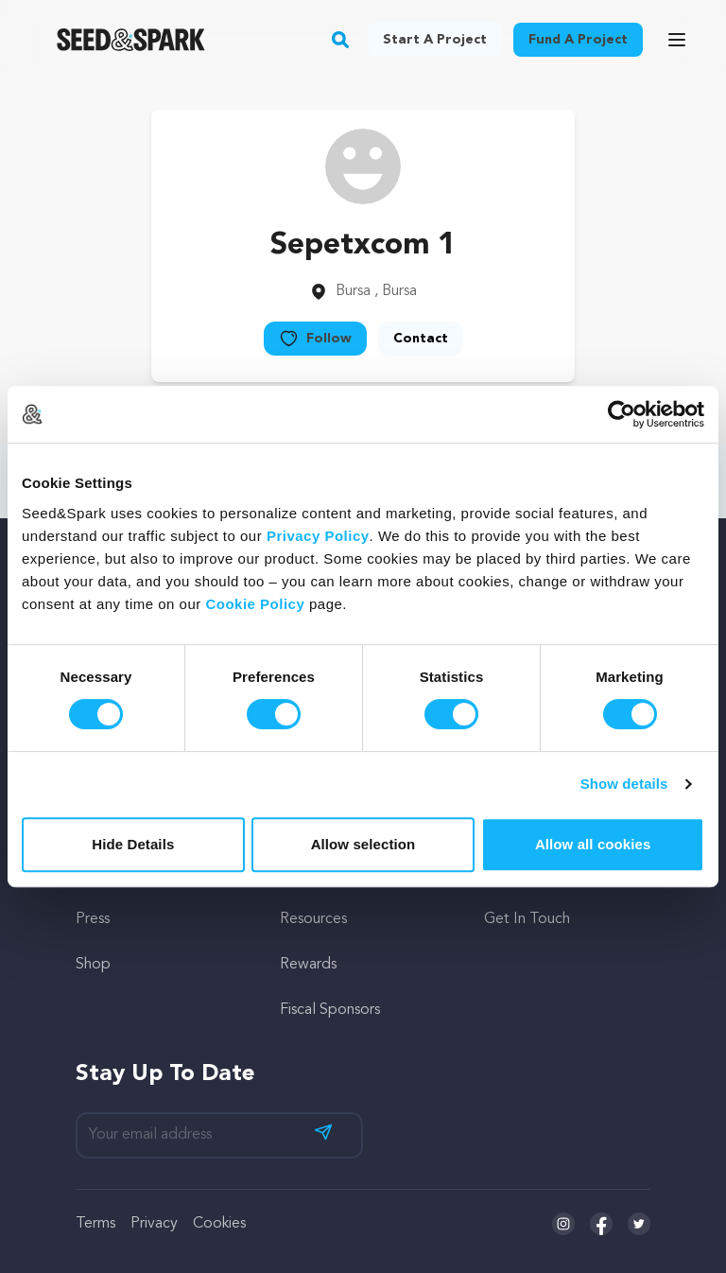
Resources (313, 919)
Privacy (154, 1223)
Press (93, 919)
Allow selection (363, 844)
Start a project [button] (435, 39)
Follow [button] (315, 338)
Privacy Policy (318, 536)
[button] (341, 39)
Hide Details (133, 844)
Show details (624, 784)
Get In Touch (527, 919)
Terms (95, 1223)
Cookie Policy (254, 604)
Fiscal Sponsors (330, 1010)
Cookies (219, 1223)
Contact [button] (420, 338)
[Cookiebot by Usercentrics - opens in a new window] (621, 414)
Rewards (308, 964)
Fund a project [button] (578, 39)
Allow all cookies (593, 844)
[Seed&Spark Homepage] (131, 39)
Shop (93, 964)
